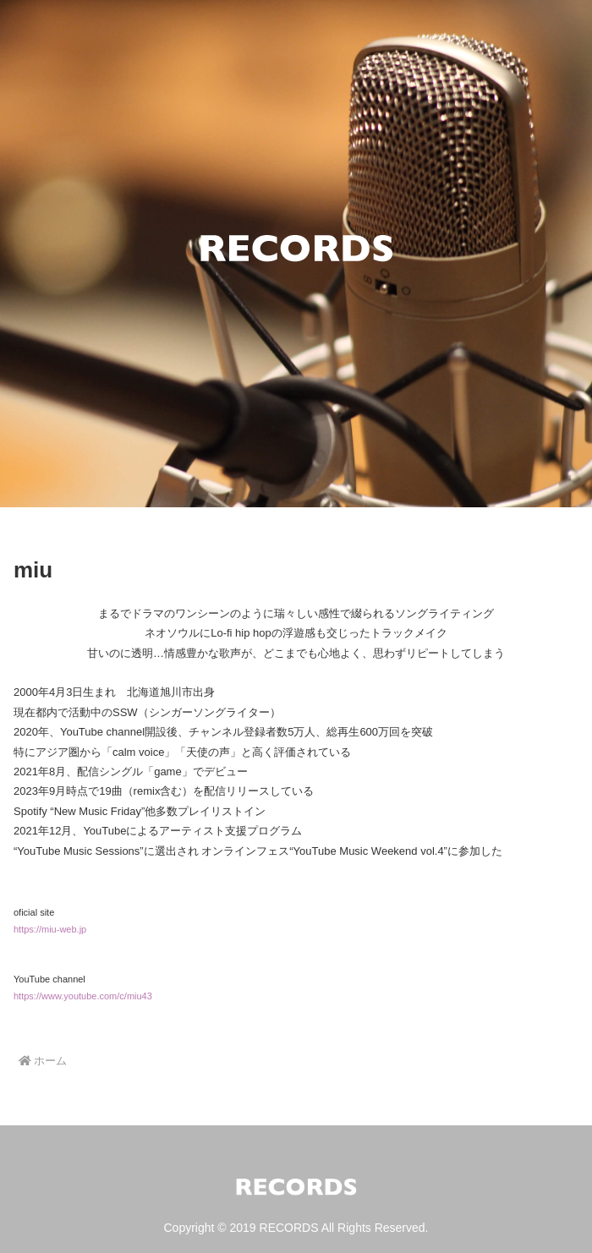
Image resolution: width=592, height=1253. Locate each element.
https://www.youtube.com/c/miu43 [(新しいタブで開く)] (83, 996)
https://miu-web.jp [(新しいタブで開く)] (50, 929)
